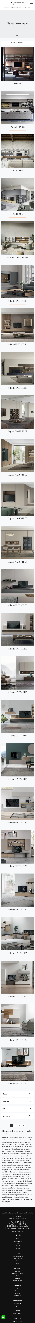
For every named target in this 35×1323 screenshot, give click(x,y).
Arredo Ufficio (17, 1313)
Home (6, 7)
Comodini (17, 1291)
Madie (17, 1276)
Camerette (17, 1295)
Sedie (17, 1263)
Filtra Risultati (17, 43)
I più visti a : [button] (6, 1116)
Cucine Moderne (18, 1256)
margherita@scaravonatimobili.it (19, 1228)
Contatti (17, 1248)
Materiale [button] (6, 1101)
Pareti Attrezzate (26, 7)
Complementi (18, 1306)
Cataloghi (17, 1246)
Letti (17, 1288)
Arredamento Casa (15, 7)
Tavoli (17, 1261)
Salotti (17, 1278)
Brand (17, 1243)
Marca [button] (5, 1094)
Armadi (17, 1293)
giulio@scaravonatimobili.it (20, 1226)
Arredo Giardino (17, 1321)
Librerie (17, 1271)
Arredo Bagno (17, 1280)
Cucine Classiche (17, 1258)
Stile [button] (4, 1109)
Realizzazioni (18, 1241)
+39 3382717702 (21, 1224)
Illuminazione (17, 1303)
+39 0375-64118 (19, 1222)
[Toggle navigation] (31, 3)
